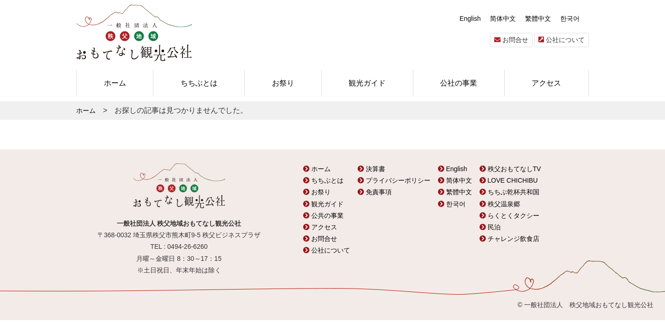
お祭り (283, 83)
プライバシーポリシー (393, 180)
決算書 (371, 169)
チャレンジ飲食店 (509, 238)
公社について (561, 39)
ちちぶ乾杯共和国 (509, 192)
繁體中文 (538, 18)
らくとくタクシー (509, 215)
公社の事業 (458, 83)
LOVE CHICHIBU (508, 180)
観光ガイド (367, 83)
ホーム (115, 83)
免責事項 (374, 192)
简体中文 (503, 18)
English (470, 18)
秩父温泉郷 (499, 204)
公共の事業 (323, 215)
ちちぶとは (199, 83)
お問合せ (511, 39)
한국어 (570, 18)
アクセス (546, 83)
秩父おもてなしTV (510, 169)
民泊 (490, 227)
